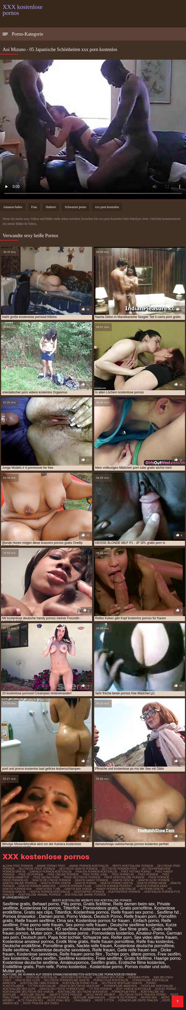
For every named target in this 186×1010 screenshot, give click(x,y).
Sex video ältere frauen (155, 937)
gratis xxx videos (78, 888)
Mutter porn (42, 933)
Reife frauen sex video (41, 1003)
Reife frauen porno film (81, 954)
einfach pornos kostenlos (50, 871)
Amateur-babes (12, 207)
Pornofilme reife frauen (138, 1000)
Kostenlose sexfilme (98, 929)
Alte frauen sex (30, 1000)
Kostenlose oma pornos (39, 983)
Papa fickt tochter (64, 937)
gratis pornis (85, 883)
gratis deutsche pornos (51, 880)
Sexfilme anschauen (89, 997)
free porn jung (95, 874)
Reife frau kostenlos (34, 929)
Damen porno (51, 916)
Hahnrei (51, 207)
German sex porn (110, 977)
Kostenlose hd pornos (40, 908)
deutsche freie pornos (37, 868)
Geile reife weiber (100, 994)
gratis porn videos (56, 883)
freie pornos (158, 877)
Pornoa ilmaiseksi (20, 916)
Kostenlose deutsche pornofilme (144, 946)
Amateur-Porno (150, 933)
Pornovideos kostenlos (113, 933)
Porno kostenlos (71, 966)
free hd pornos (31, 874)
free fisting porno (136, 871)
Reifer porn (121, 937)
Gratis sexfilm (44, 958)
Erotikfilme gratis (18, 966)
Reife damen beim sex (134, 904)
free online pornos (62, 874)
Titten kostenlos (41, 985)
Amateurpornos (74, 962)
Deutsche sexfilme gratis (122, 983)
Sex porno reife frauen (86, 925)
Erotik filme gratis (72, 941)
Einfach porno (146, 920)
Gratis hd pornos (123, 997)
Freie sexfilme (109, 958)
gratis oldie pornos (154, 880)
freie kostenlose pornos (124, 877)
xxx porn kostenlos (107, 207)
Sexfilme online (32, 994)
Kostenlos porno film (80, 983)
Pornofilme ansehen (120, 985)
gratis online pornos (20, 883)
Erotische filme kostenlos (142, 962)
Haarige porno (167, 958)
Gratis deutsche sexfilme (80, 985)
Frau (34, 207)
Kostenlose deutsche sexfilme (30, 962)
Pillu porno (71, 904)
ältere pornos (143, 954)
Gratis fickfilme (97, 904)
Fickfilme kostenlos (157, 985)
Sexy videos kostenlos (133, 988)
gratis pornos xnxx (151, 886)
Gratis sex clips (38, 912)
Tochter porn (117, 954)
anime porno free (51, 865)
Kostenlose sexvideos (37, 954)
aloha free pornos (18, 865)
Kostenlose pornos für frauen (103, 920)
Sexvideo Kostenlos (76, 977)
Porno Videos (79, 916)
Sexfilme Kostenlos (41, 977)
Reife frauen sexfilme (34, 920)
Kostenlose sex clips (19, 988)
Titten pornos (100, 988)
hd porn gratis (152, 888)
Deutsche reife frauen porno (142, 994)
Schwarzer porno (75, 207)
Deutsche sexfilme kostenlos (137, 925)
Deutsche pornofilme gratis (66, 980)
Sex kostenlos (16, 958)
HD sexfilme (66, 929)
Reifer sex (149, 997)
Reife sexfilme (16, 950)
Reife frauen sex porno (132, 912)
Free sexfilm (169, 954)
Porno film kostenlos (110, 980)
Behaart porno (45, 904)
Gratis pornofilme (136, 908)
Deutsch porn (33, 937)
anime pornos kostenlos (88, 865)
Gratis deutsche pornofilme (62, 988)
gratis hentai (123, 880)
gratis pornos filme (76, 886)
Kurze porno (165, 988)
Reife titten (104, 1000)
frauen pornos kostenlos (96, 871)
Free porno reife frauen (41, 925)
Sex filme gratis (134, 929)
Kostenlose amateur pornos (28, 941)
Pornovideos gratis (100, 908)
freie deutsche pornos (82, 877)
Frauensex (82, 1000)
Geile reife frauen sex (137, 950)
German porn (138, 977)
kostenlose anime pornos (85, 894)
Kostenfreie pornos (91, 912)
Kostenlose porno (72, 933)
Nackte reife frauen (94, 946)
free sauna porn (46, 877)
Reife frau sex (58, 1000)
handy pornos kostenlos (116, 888)
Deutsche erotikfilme (22, 946)
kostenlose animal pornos (39, 894)
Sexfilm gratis (103, 962)
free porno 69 (123, 874)
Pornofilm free (124, 991)
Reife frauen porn (140, 916)
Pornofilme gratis (58, 946)
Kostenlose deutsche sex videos (28, 991)
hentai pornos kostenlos (50, 891)
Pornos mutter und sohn (147, 966)
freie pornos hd (15, 880)
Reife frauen (103, 950)
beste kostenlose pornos (132, 865)
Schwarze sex (96, 937)
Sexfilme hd (168, 912)
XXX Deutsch (12, 977)
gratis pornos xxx (17, 888)
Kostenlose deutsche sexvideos (60, 950)
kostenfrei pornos (89, 891)
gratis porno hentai (116, 883)
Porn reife (45, 966)
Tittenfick (72, 908)
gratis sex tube (48, 888)
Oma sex (65, 920)
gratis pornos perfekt (114, 886)
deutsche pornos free (119, 868)
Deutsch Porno (108, 916)
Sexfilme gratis (16, 904)
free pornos (148, 874)
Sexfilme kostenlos (76, 958)
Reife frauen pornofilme (112, 941)
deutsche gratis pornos (78, 868)
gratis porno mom (151, 883)
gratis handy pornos (91, 880)
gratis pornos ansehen (37, 886)
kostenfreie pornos (124, 891)
